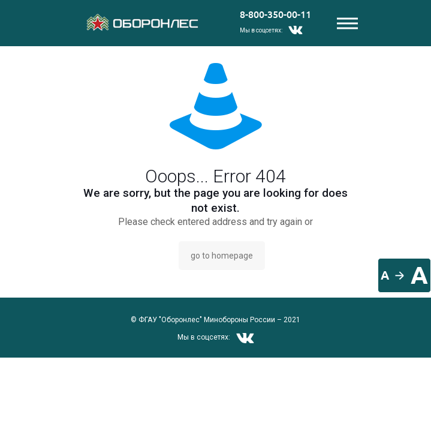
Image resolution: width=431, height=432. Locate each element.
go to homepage (222, 255)
